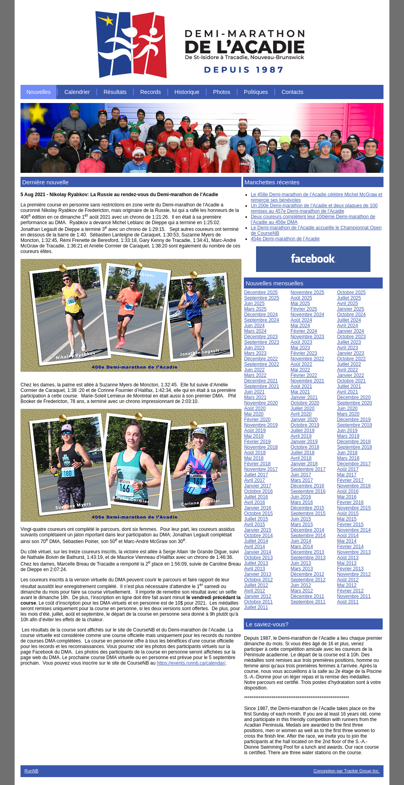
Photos (221, 92)
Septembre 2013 (307, 557)
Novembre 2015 (353, 508)
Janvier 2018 (304, 464)
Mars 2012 (301, 591)
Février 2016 (350, 502)
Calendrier (77, 92)
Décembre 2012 (307, 574)
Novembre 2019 (261, 425)
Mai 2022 (300, 370)
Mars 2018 (348, 458)
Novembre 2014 (353, 530)
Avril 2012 (254, 591)
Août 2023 (301, 342)
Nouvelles (38, 92)
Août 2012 (348, 580)
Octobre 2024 (351, 314)
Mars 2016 (301, 502)
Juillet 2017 (256, 475)
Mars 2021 (255, 397)
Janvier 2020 (304, 419)
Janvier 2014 (257, 552)
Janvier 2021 (304, 397)
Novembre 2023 (307, 336)
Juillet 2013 (256, 563)
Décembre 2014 (307, 530)
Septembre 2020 (354, 403)
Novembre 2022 (307, 359)
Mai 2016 (346, 497)
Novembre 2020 (261, 403)
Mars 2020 (348, 414)
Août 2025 (301, 298)
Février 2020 (257, 419)
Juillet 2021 (349, 386)
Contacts (292, 92)
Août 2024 (301, 320)
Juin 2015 (300, 519)
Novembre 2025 (307, 292)
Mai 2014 (346, 541)
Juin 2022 (254, 370)
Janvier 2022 (350, 375)
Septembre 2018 (354, 447)
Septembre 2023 (261, 342)
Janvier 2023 (350, 353)
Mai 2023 (300, 347)
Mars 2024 (255, 331)
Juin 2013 (300, 563)
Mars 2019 (348, 436)
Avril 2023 (347, 347)
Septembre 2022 (261, 364)
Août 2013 (348, 557)
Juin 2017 (300, 475)
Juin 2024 (254, 325)
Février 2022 (303, 375)
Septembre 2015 (307, 513)
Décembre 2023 (261, 336)
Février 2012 (350, 591)
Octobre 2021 (351, 381)
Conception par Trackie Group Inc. (346, 770)
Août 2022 (301, 364)
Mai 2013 (346, 563)
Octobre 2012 (258, 580)
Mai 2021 (300, 392)
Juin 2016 (300, 497)
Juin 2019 (347, 430)
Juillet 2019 (302, 430)
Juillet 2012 (256, 585)
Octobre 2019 (304, 425)
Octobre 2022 (351, 359)
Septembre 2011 (307, 602)
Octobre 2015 (258, 513)
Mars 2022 (255, 375)
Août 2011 (348, 602)
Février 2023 (303, 353)
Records (150, 92)
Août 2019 (255, 430)
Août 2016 (348, 491)
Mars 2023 (255, 353)
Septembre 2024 (261, 320)
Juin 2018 (347, 452)
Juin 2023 (254, 347)
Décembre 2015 (307, 508)
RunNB (31, 770)
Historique (186, 92)
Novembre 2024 (307, 314)
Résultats (114, 92)
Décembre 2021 (261, 381)
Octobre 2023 (351, 336)
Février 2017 (350, 480)
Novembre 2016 (353, 486)
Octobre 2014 (258, 535)
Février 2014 (350, 546)
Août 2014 (348, 535)
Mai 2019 (254, 436)
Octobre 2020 (304, 403)
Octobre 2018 (304, 447)
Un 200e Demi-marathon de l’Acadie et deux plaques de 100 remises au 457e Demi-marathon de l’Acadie (314, 208)
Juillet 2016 (256, 497)
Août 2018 (255, 452)
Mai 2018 (254, 458)
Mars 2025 (255, 309)
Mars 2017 (301, 480)
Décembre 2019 (353, 419)
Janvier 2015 (257, 530)
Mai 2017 (346, 475)
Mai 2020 (254, 414)
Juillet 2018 (302, 452)
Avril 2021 (347, 392)
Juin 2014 (300, 541)
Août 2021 (301, 386)
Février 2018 (257, 464)
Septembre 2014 (307, 535)
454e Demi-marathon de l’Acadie (285, 239)
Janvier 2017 (257, 486)
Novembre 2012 (353, 574)
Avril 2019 (300, 436)
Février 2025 (303, 309)
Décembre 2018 (353, 441)
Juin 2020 (347, 408)
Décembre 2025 (261, 292)
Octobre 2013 (258, 557)
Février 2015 (350, 524)
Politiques (256, 92)
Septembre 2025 (261, 298)
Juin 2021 (254, 392)
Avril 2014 (254, 546)
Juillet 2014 (256, 541)
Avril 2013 (254, 568)
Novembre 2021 (307, 381)
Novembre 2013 (353, 552)
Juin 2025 (254, 303)
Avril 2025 (347, 303)
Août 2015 (348, 513)
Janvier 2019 (304, 441)
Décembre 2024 (261, 314)
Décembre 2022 (261, 359)
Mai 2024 (300, 325)
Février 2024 (303, 331)
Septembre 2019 (354, 425)
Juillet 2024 (349, 320)
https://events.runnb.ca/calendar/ (191, 663)
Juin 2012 (300, 585)
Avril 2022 (347, 370)
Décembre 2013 (307, 552)
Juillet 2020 (302, 408)
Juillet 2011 (256, 607)
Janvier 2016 (257, 508)
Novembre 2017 (261, 469)
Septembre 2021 (261, 386)
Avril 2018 (300, 458)
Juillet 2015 (256, 519)
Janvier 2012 (257, 596)
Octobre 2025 (351, 292)
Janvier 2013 (257, 574)
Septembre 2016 (307, 491)
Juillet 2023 (349, 342)
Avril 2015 (254, 524)
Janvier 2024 (350, 331)
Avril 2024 (347, 325)
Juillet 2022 (349, 364)
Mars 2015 (301, 524)
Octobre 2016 (258, 491)
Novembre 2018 (261, 447)
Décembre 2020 (353, 397)
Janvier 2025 (350, 309)
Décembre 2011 (307, 596)
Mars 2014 (301, 546)
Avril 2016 (254, 502)
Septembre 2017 (307, 469)
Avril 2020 (300, 414)
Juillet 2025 (349, 298)
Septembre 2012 (307, 580)
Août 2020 (255, 408)
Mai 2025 (300, 303)
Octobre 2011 (258, 602)
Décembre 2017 (353, 464)
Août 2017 (348, 469)
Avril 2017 (254, 480)
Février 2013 (350, 568)
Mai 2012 (346, 585)
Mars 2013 (301, 568)
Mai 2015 (346, 519)
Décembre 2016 (307, 486)
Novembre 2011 (353, 596)
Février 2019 (257, 441)
